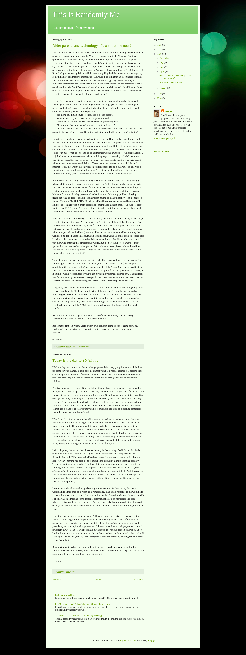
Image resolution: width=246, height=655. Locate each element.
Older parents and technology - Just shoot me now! (91, 45)
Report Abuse (161, 151)
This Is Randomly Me (86, 14)
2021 (159, 49)
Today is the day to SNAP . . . (75, 360)
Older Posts (138, 580)
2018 (159, 98)
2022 (159, 45)
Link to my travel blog (65, 595)
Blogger (151, 640)
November (165, 58)
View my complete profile (165, 138)
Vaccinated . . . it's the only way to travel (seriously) (78, 615)
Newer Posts (58, 580)
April (162, 71)
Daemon (169, 111)
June (162, 67)
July (162, 62)
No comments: (83, 347)
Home (98, 580)
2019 (159, 93)
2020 (159, 54)
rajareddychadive (128, 640)
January (163, 88)
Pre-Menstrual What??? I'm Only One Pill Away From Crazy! (83, 604)
